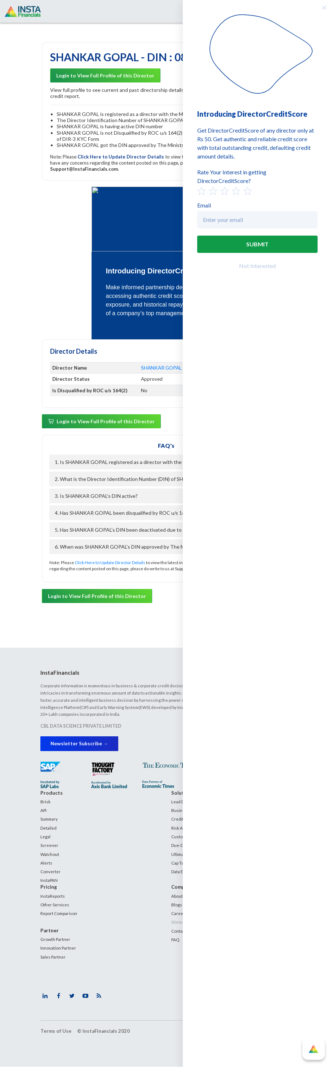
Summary (49, 819)
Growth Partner (55, 939)
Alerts (46, 862)
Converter (50, 871)
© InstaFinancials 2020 (103, 1031)
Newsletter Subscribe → (80, 743)
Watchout (49, 854)
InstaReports (52, 895)
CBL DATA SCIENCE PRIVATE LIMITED (80, 726)
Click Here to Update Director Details (121, 157)
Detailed (48, 827)
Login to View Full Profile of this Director (105, 75)
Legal (45, 836)
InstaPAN (49, 880)
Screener (49, 845)
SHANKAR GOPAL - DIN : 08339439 (136, 56)
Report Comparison (58, 913)
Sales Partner (53, 956)
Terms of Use (55, 1031)
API (43, 810)
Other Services (54, 904)
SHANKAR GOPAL (161, 368)
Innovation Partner (58, 948)
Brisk (45, 801)
